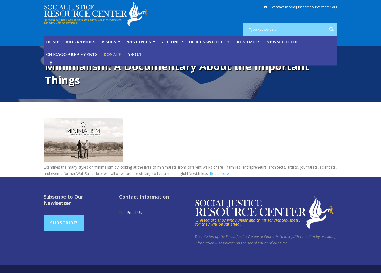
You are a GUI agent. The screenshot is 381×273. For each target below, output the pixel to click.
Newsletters (283, 42)
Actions (170, 42)
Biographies (81, 42)
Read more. (220, 173)
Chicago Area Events (71, 54)
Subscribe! (64, 223)
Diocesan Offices (210, 42)
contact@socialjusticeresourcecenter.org (304, 7)
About (134, 54)
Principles (138, 42)
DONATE (112, 54)
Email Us (134, 212)
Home (53, 42)
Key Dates (248, 42)
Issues (109, 42)
